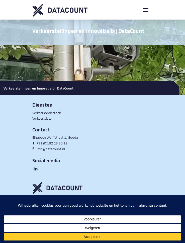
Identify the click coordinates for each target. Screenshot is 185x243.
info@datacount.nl (51, 148)
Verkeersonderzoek (46, 112)
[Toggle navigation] (148, 10)
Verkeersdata (42, 118)
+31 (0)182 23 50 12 (52, 142)
